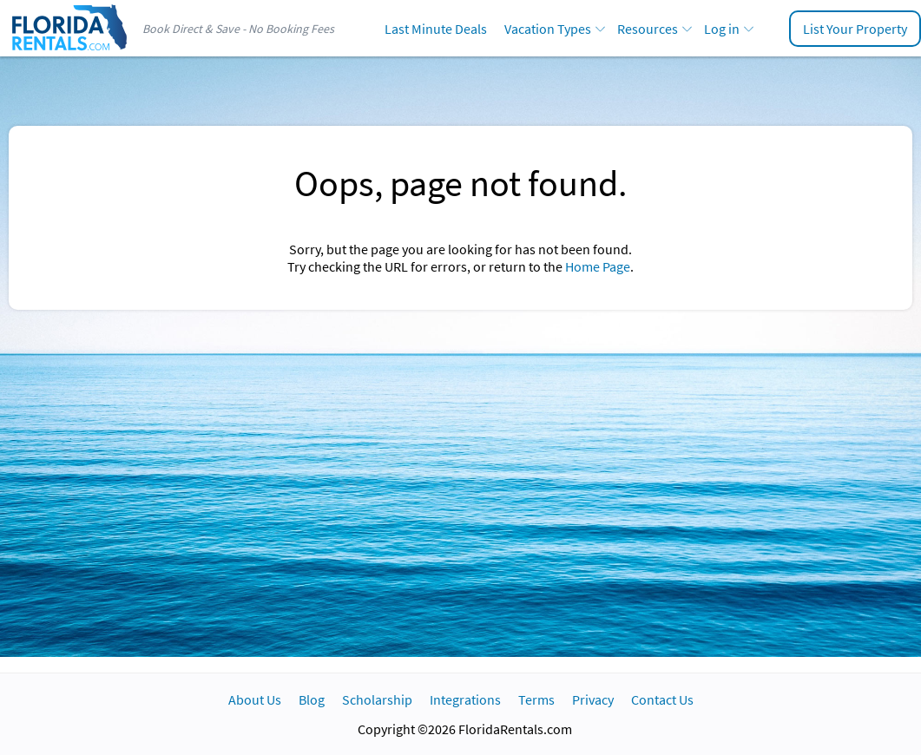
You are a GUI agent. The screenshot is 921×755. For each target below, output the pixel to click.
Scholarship (377, 699)
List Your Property (855, 28)
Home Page (597, 266)
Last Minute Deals (436, 28)
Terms (536, 699)
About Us (254, 699)
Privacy (593, 699)
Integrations (465, 699)
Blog (312, 699)
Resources (647, 28)
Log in (722, 28)
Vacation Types (547, 28)
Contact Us (662, 699)
